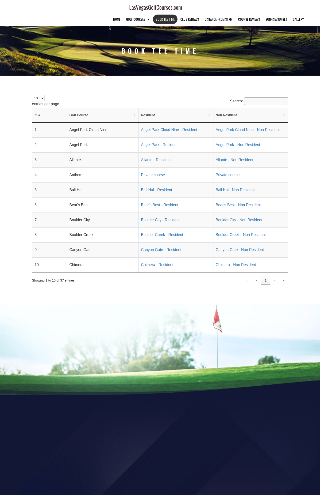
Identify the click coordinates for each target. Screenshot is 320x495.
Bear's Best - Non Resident (216, 194)
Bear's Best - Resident (127, 194)
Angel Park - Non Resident (216, 134)
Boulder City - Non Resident (217, 209)
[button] (36, 104)
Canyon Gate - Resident (129, 239)
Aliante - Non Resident (213, 149)
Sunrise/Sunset (276, 8)
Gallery (298, 8)
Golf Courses (138, 8)
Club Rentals (189, 8)
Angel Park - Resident (127, 134)
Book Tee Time (165, 8)
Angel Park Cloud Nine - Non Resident (226, 119)
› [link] (274, 269)
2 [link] (247, 269)
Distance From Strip (218, 8)
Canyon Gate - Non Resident (218, 239)
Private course (121, 164)
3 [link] (256, 269)
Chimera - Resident (125, 254)
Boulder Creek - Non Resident (219, 224)
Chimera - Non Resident (214, 254)
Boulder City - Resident (128, 209)
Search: (236, 90)
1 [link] (238, 269)
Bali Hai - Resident (124, 179)
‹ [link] (228, 269)
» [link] (284, 269)
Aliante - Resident (124, 149)
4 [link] (265, 269)
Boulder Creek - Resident (130, 224)
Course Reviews (249, 8)
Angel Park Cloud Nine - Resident (137, 119)
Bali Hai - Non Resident (213, 179)
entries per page (45, 93)
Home (116, 8)
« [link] (220, 269)
